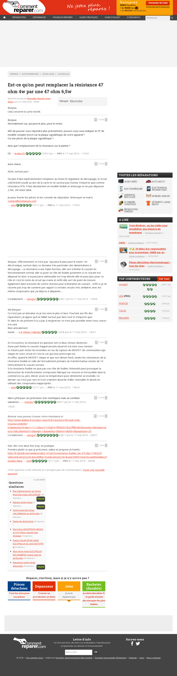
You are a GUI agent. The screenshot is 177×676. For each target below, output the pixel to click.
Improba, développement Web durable (74, 658)
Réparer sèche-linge (23, 502)
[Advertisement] (88, 44)
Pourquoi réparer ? (153, 232)
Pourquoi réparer (62, 17)
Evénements (133, 17)
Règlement (121, 658)
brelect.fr (20, 153)
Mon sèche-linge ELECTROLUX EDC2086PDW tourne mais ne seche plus (27, 555)
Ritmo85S (124, 317)
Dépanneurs (39, 17)
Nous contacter (154, 658)
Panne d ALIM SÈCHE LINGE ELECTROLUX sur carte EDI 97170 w (28, 544)
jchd (13, 205)
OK (95, 652)
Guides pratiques (88, 17)
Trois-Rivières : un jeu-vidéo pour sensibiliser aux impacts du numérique (148, 229)
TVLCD (122, 310)
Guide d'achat (112, 17)
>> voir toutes (39, 479)
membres (128, 5)
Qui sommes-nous (34, 658)
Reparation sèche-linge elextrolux (24, 564)
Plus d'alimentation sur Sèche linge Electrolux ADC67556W (27, 493)
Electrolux (76, 101)
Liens (122, 242)
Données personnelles (105, 658)
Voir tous (164, 278)
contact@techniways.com (22, 201)
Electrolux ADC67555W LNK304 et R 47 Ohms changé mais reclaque (28, 533)
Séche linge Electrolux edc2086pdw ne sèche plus (26, 512)
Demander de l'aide (158, 3)
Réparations (19, 17)
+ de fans (129, 8)
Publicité (133, 658)
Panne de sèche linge (23, 521)
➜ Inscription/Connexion (158, 7)
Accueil (25, 7)
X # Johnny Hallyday (30, 332)
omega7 (32, 299)
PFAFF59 (123, 303)
